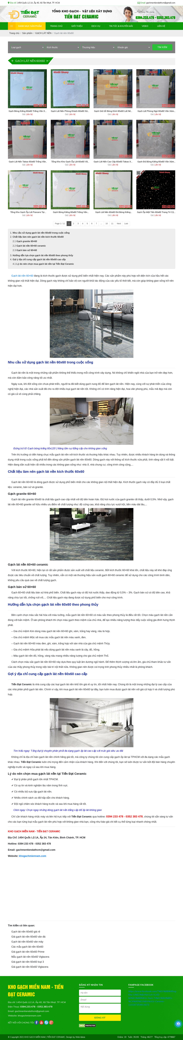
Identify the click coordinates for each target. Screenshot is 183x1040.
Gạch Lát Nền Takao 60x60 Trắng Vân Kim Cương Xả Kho (27, 161)
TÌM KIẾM (162, 47)
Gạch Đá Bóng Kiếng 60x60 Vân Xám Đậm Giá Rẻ (155, 161)
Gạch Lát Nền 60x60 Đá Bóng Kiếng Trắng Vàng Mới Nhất (112, 212)
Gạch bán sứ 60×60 (26, 250)
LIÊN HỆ (161, 26)
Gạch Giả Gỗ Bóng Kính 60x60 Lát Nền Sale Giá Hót (113, 111)
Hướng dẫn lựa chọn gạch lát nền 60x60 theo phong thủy (43, 255)
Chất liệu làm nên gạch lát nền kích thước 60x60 (38, 237)
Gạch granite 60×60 (27, 241)
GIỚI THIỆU (77, 26)
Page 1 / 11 (60, 223)
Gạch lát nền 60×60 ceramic (31, 246)
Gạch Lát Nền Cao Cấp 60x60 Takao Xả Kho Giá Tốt (113, 161)
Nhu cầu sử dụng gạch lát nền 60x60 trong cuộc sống (41, 233)
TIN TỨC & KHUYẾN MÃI (121, 26)
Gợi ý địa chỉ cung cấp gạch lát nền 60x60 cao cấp (39, 259)
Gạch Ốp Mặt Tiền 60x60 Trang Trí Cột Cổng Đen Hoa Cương (155, 212)
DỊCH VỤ (95, 26)
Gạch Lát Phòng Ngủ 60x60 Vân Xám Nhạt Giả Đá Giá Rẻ (156, 111)
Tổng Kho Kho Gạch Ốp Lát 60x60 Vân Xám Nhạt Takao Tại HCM (70, 161)
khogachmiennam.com (32, 856)
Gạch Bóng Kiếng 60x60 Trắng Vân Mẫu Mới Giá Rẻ (70, 212)
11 (112, 223)
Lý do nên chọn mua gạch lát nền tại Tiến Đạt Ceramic (45, 264)
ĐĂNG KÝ (99, 1017)
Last (126, 223)
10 (107, 223)
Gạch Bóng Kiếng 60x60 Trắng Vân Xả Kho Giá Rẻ (27, 111)
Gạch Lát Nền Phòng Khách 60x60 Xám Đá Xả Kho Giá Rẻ (70, 111)
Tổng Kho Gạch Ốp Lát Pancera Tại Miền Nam (27, 212)
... (101, 223)
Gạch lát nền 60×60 (22, 275)
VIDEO (145, 26)
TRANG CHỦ (56, 26)
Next (119, 223)
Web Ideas (80, 1037)
